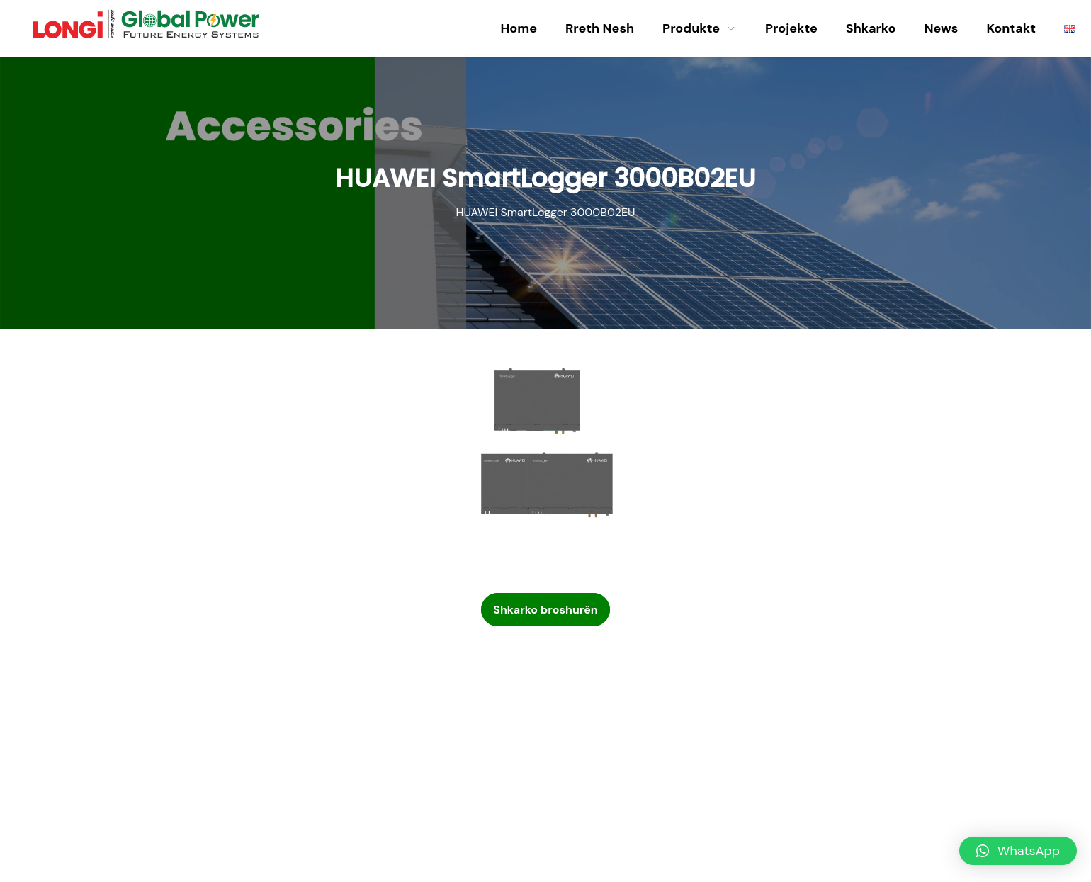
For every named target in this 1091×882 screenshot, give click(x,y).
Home (518, 28)
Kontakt (1011, 28)
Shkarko (871, 28)
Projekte (791, 28)
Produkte (699, 28)
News (941, 28)
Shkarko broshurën (545, 609)
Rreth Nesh (599, 28)
